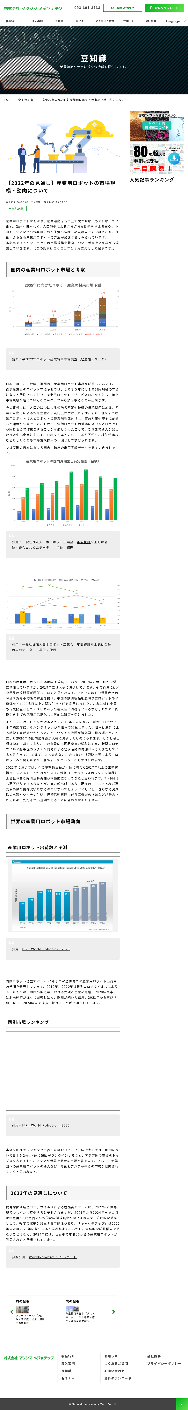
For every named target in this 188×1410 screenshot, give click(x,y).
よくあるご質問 (104, 21)
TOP (7, 100)
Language (173, 21)
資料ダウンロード (167, 8)
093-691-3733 (87, 8)
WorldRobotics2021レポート (53, 1257)
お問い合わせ (125, 8)
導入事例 (37, 21)
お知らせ (111, 1356)
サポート (128, 21)
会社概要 (150, 21)
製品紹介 (11, 21)
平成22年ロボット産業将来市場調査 (50, 359)
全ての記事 (25, 100)
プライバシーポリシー (164, 1363)
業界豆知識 (18, 208)
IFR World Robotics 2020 (46, 949)
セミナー (81, 21)
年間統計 (83, 542)
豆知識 (59, 21)
